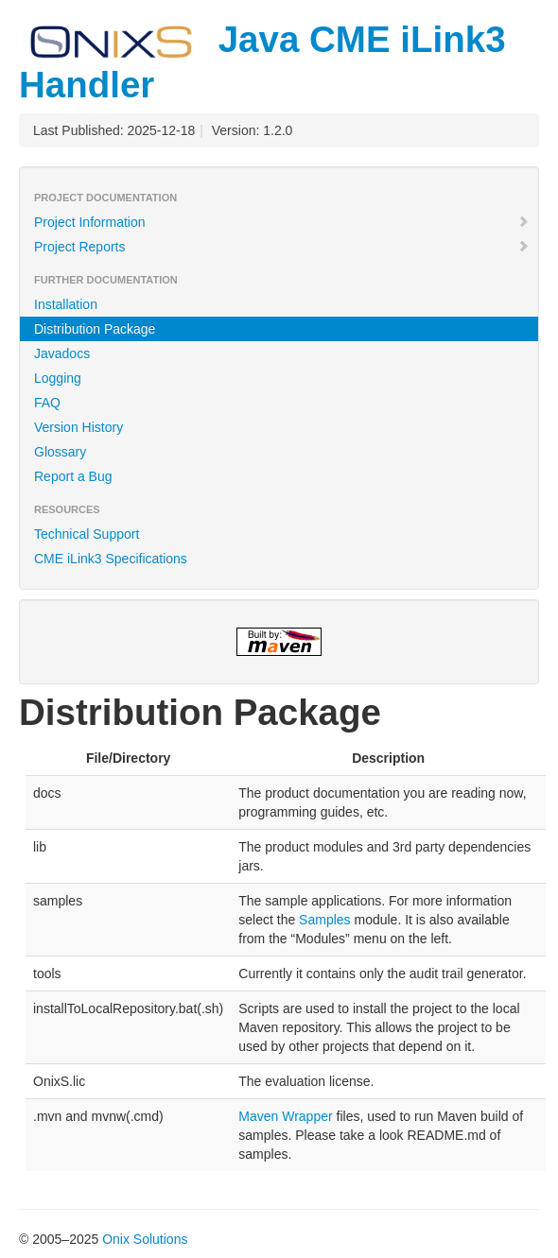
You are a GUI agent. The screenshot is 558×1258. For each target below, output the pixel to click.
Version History (78, 427)
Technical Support (86, 534)
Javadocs (62, 353)
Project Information (282, 222)
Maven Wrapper (285, 1116)
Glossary (60, 451)
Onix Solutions (144, 1239)
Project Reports (282, 246)
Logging (57, 378)
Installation (65, 304)
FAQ (47, 402)
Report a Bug (73, 476)
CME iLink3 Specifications (110, 558)
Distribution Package (94, 328)
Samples (324, 919)
